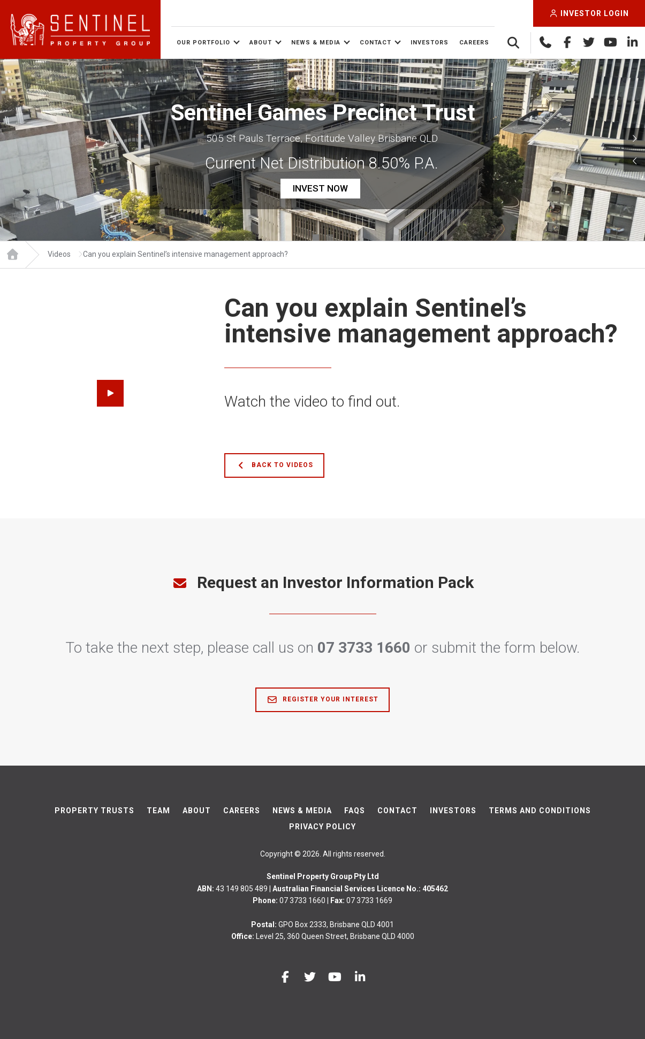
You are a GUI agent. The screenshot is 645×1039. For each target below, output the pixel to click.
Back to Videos (274, 465)
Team (158, 810)
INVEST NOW (320, 188)
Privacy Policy (322, 826)
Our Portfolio (203, 42)
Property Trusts (94, 810)
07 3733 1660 (364, 647)
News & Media (315, 42)
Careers (474, 42)
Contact (375, 42)
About (260, 42)
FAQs (354, 810)
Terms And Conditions (540, 810)
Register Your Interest (322, 700)
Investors (430, 42)
